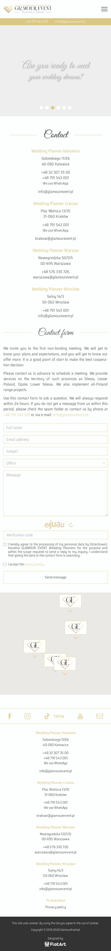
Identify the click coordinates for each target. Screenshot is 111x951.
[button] (65, 666)
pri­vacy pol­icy (34, 564)
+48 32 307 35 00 (55, 174)
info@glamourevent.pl (70, 21)
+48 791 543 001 (36, 21)
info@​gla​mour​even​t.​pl (70, 416)
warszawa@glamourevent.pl (55, 279)
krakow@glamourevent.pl (55, 240)
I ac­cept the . (23, 565)
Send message (55, 577)
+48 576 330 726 (55, 273)
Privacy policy (55, 907)
